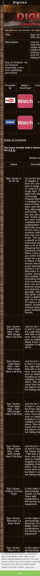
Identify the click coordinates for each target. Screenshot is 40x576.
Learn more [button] (29, 567)
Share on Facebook (15, 139)
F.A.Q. (12, 150)
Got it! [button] (20, 573)
